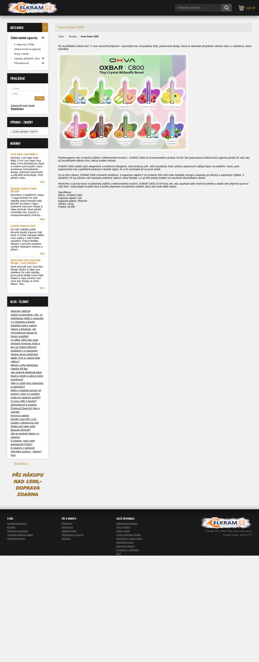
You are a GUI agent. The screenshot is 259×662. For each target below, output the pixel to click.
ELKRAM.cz (21, 463)
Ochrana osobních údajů (20, 641)
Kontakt (11, 633)
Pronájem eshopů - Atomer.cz (237, 641)
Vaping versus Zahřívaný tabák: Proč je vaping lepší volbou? (25, 358)
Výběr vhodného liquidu (128, 641)
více (42, 181)
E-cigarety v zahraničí (23, 447)
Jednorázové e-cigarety (24, 404)
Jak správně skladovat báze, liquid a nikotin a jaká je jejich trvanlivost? (27, 376)
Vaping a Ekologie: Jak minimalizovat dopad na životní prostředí (24, 333)
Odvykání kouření (125, 652)
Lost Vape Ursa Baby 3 (24, 153)
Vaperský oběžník (20, 311)
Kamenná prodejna (17, 630)
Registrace (17, 108)
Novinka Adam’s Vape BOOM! (24, 190)
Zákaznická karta (16, 645)
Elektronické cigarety (127, 630)
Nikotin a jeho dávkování (24, 365)
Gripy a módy (123, 637)
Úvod (60, 36)
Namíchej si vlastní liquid (129, 645)
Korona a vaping (20, 415)
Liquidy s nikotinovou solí (25, 422)
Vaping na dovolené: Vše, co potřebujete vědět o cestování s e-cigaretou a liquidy (27, 318)
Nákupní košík (69, 637)
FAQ (118, 660)
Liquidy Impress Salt (23, 225)
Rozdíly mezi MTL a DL (24, 419)
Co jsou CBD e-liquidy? (24, 401)
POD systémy (123, 633)
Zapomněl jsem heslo (23, 105)
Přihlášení (67, 630)
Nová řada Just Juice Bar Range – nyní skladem (26, 261)
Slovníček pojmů (124, 648)
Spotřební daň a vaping (24, 325)
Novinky (73, 36)
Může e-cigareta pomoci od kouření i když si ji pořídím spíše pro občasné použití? (26, 394)
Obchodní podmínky (17, 637)
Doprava (66, 645)
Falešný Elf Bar (19, 368)
